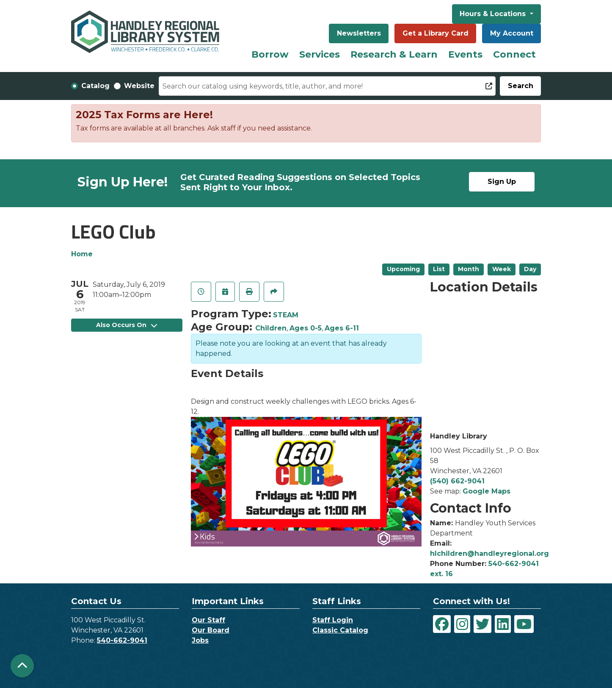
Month (468, 269)
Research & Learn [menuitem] (394, 54)
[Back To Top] (22, 665)
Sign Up (502, 182)
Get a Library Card (435, 33)
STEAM (285, 315)
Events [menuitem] (465, 54)
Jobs (200, 640)
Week (501, 269)
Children (271, 328)
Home (82, 254)
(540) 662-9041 (457, 481)
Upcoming (403, 269)
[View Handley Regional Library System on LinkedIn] (503, 624)
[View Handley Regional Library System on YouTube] (524, 624)
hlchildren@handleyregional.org (489, 553)
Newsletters (359, 33)
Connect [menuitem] (514, 54)
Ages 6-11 (342, 328)
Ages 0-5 (305, 328)
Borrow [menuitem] (270, 54)
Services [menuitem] (319, 54)
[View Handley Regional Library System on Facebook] (442, 624)
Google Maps (486, 491)
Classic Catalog (340, 630)
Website (139, 86)
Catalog (95, 86)
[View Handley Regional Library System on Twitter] (482, 624)
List (439, 269)
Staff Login (332, 620)
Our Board (210, 630)
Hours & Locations (494, 14)
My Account (511, 33)
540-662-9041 (122, 640)
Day (530, 269)
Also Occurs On (126, 325)
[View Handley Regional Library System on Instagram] (462, 624)
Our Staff (208, 620)
